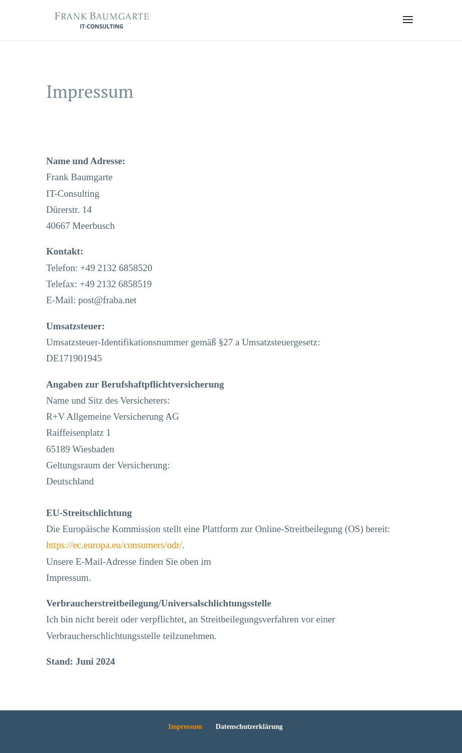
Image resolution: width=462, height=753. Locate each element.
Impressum (185, 726)
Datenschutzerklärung (249, 726)
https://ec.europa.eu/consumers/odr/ (114, 545)
